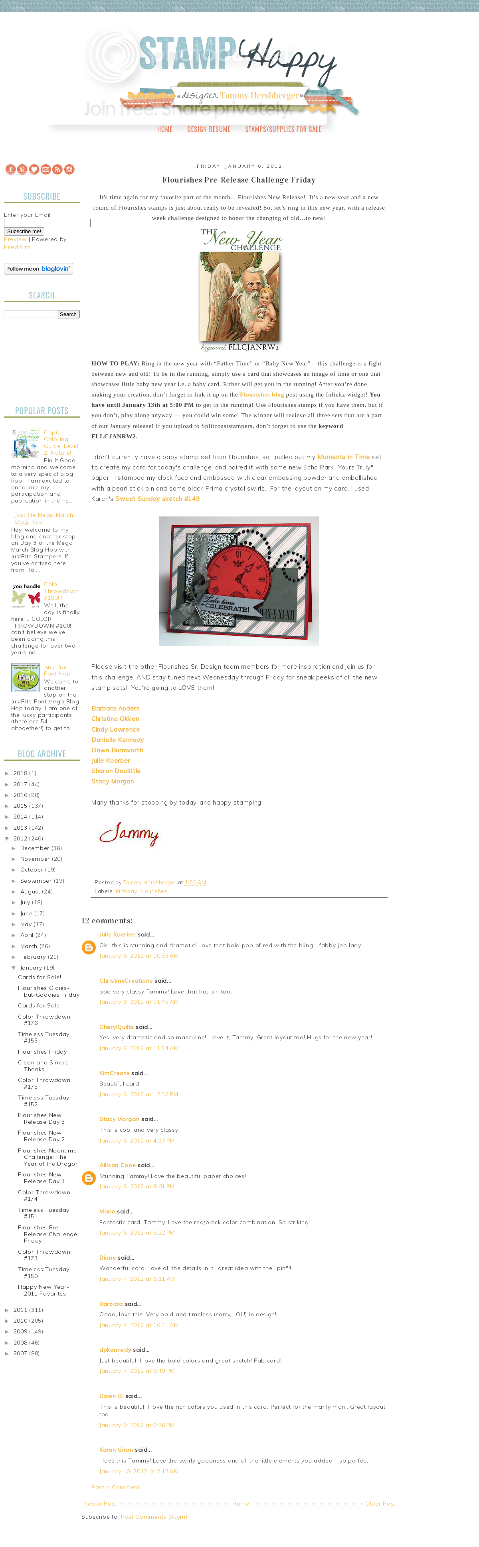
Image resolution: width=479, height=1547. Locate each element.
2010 (22, 1320)
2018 (22, 773)
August (31, 891)
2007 (22, 1353)
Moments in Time (343, 457)
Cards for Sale (39, 1005)
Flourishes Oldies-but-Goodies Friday (49, 991)
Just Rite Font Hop (57, 670)
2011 (22, 1309)
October (33, 869)
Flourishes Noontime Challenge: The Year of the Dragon (48, 1157)
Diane (107, 1257)
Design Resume (208, 129)
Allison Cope (117, 1165)
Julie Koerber (117, 934)
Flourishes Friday (42, 1051)
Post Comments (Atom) (154, 1516)
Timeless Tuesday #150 (43, 1273)
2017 (22, 784)
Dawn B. (111, 1396)
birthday (127, 891)
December (35, 848)
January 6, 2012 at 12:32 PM (138, 1094)
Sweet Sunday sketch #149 (158, 499)
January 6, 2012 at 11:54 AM (139, 1048)
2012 (22, 838)
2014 (22, 816)
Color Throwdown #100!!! (61, 591)
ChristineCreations (126, 980)
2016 (22, 795)
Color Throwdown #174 (44, 1196)
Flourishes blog (262, 394)
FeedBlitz (17, 247)
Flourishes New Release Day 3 (41, 1118)
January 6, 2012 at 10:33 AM (139, 955)
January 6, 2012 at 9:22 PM (137, 1232)
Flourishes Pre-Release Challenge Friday (47, 1234)
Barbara (111, 1303)
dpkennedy (115, 1349)
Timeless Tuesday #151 (43, 1213)
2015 (22, 805)
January (32, 967)
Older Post (380, 1503)
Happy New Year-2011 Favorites (43, 1290)
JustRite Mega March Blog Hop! (44, 518)
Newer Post (100, 1503)
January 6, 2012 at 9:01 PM (137, 1186)
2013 (22, 827)
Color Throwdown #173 (44, 1255)
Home (165, 129)
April (28, 934)
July (26, 902)
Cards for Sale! (39, 977)
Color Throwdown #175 (44, 1083)
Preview (15, 239)
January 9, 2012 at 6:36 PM (137, 1425)
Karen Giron (116, 1449)
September (37, 880)
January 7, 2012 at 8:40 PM (137, 1370)
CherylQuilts (116, 1027)
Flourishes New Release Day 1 (41, 1178)
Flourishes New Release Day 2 (41, 1136)
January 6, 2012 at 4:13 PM (137, 1140)
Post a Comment (115, 1487)
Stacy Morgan (119, 1119)
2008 (22, 1342)
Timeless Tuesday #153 (43, 1037)
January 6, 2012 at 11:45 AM (139, 1001)
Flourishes (154, 891)
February (34, 956)
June (27, 913)
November (36, 858)
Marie (107, 1211)
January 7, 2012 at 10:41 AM (139, 1325)
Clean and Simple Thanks (43, 1066)
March (30, 946)
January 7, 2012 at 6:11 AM (137, 1278)
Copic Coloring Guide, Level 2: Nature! (61, 442)
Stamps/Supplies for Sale (283, 129)
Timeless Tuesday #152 (43, 1101)
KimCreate (114, 1073)
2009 (22, 1331)
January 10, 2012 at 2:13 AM (139, 1471)
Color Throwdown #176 (44, 1020)
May (27, 924)
